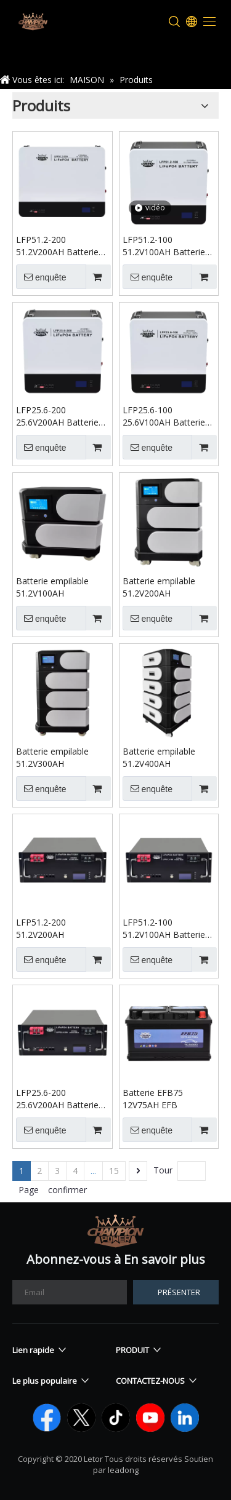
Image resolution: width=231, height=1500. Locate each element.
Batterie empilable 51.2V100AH (52, 587)
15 (114, 1171)
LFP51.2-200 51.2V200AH (41, 928)
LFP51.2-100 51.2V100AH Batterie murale (164, 246)
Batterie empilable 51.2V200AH (159, 587)
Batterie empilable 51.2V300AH (52, 757)
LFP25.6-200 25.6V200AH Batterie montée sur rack (57, 1099)
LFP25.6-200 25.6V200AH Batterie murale (57, 416)
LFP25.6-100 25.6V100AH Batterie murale (164, 416)
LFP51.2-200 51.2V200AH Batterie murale (57, 246)
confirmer (67, 1190)
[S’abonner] (176, 1292)
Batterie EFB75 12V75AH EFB (153, 1099)
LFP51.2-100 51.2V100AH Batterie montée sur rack (164, 928)
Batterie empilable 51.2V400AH (159, 757)
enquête (41, 276)
